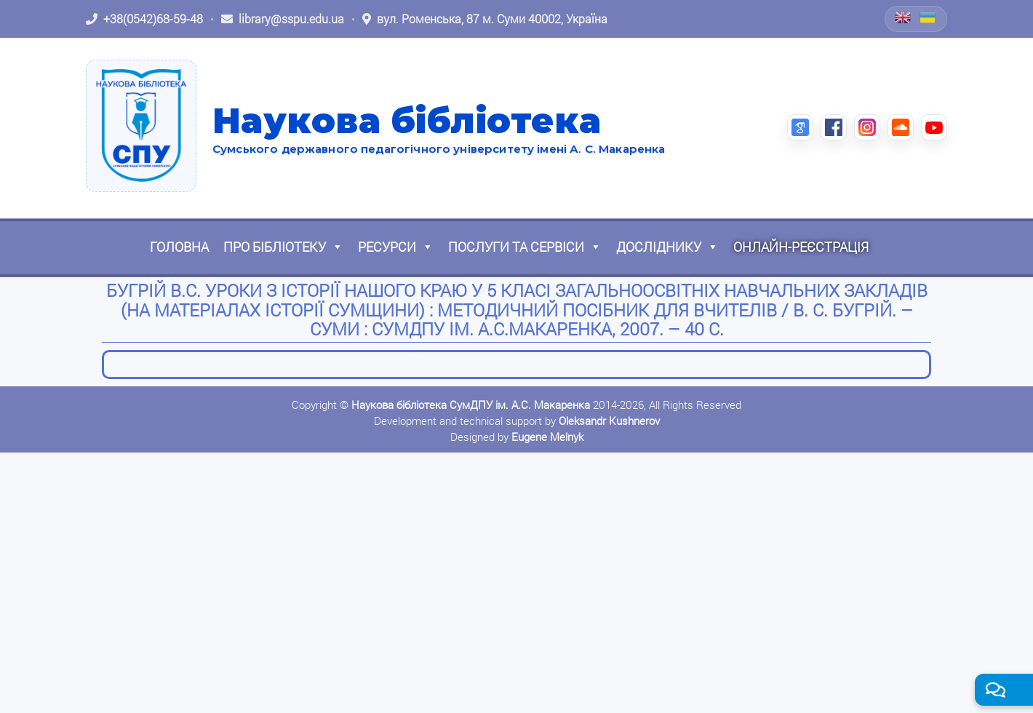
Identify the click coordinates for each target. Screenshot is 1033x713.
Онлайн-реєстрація (801, 246)
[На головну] (141, 126)
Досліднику (667, 246)
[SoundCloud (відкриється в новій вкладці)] (901, 127)
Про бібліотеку (283, 246)
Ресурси (396, 246)
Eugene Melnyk (547, 436)
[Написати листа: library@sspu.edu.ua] (282, 18)
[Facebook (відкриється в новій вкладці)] (834, 127)
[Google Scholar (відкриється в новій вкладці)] (800, 127)
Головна (179, 246)
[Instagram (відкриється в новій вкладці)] (867, 127)
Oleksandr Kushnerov (609, 420)
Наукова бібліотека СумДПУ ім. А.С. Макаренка (470, 404)
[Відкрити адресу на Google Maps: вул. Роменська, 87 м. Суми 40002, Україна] (484, 18)
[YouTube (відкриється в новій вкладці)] (934, 127)
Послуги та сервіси (525, 246)
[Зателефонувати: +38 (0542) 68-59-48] (144, 18)
